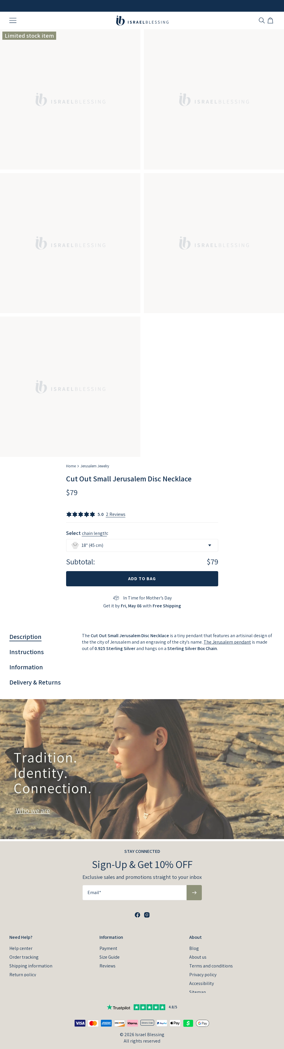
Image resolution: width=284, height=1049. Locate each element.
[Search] (261, 20)
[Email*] (134, 890)
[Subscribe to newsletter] (194, 890)
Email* (94, 890)
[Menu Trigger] (12, 20)
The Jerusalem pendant (227, 642)
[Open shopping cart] (271, 20)
